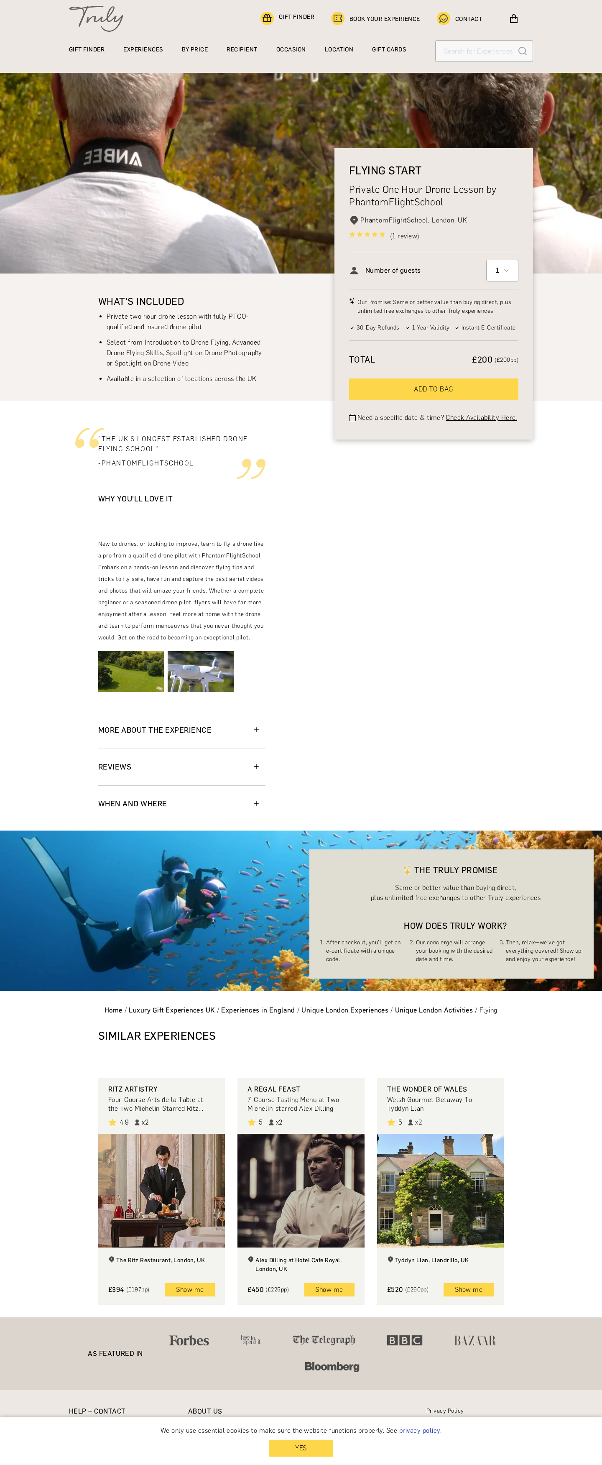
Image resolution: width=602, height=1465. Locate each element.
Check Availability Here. (481, 418)
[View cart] (514, 19)
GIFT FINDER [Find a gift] (287, 19)
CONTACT (459, 19)
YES (300, 1448)
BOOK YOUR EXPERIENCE (375, 19)
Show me (190, 1290)
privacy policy (419, 1430)
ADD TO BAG (434, 389)
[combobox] (502, 270)
